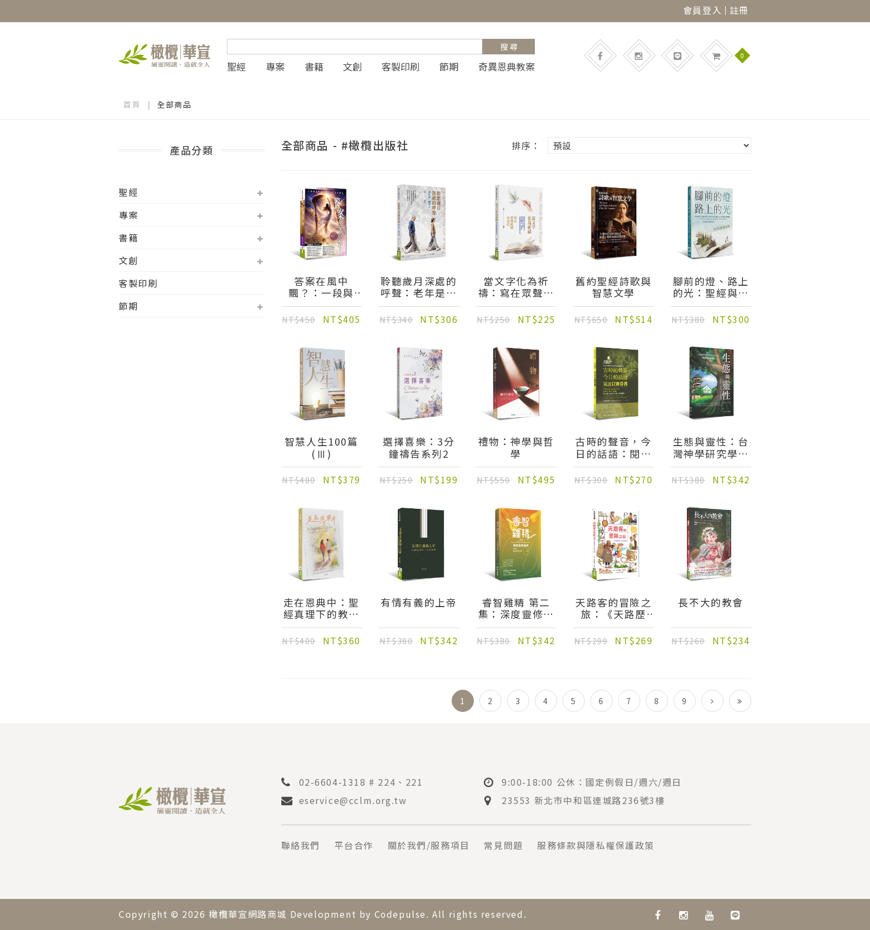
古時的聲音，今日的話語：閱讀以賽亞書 (613, 448)
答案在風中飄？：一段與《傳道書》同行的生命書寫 (322, 287)
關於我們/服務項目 (429, 845)
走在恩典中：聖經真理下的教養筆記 (322, 609)
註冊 (739, 10)
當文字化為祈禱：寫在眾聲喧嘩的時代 (516, 287)
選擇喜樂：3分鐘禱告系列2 (418, 448)
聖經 (236, 66)
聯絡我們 (300, 845)
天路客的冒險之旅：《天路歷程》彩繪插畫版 (613, 609)
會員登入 (702, 10)
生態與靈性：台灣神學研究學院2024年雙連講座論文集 (711, 448)
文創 (352, 66)
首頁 (131, 104)
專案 (275, 66)
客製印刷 (400, 66)
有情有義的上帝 (419, 603)
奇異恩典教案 (506, 66)
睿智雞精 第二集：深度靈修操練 (516, 609)
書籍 (314, 66)
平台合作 (354, 845)
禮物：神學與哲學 (516, 448)
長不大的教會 (710, 603)
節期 (448, 66)
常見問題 (503, 845)
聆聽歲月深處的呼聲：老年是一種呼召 (419, 287)
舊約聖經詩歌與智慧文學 (613, 287)
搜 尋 (509, 46)
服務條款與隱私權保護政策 (596, 845)
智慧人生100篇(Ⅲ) (321, 448)
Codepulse (401, 914)
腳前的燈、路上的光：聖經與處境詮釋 (711, 287)
